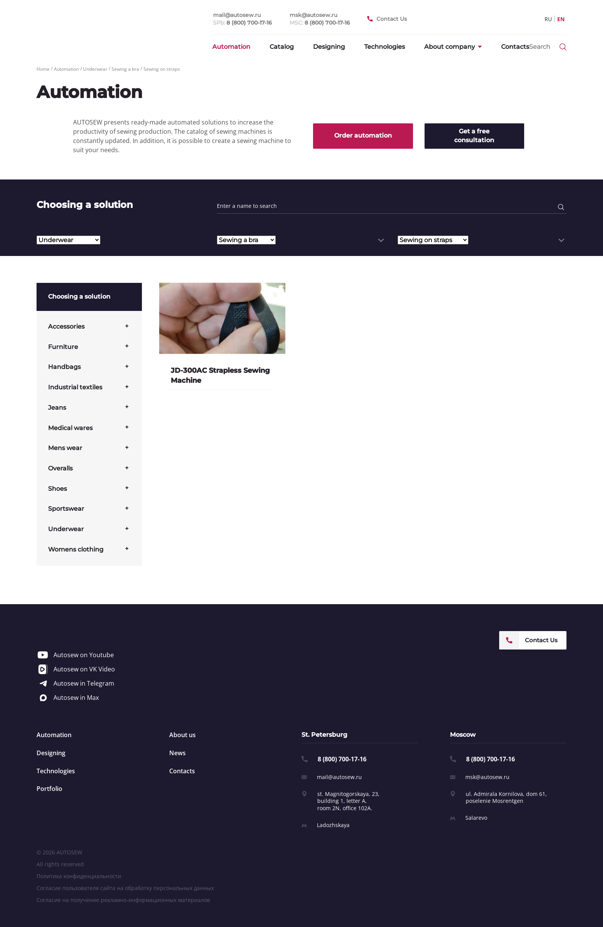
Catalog (282, 46)
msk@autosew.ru (487, 777)
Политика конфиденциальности (79, 876)
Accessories (66, 326)
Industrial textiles (75, 387)
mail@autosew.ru (339, 777)
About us (182, 735)
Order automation (363, 135)
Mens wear (65, 448)
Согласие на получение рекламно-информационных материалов (123, 900)
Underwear (66, 529)
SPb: (242, 23)
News (177, 753)
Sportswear (66, 508)
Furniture (63, 347)
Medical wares (70, 428)
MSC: (320, 23)
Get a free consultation (474, 136)
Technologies (384, 46)
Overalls (60, 468)
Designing (329, 46)
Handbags (64, 366)
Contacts (515, 46)
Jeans (57, 407)
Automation (231, 46)
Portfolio (49, 788)
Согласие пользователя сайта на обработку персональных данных (125, 888)
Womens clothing (75, 549)
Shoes (57, 488)
